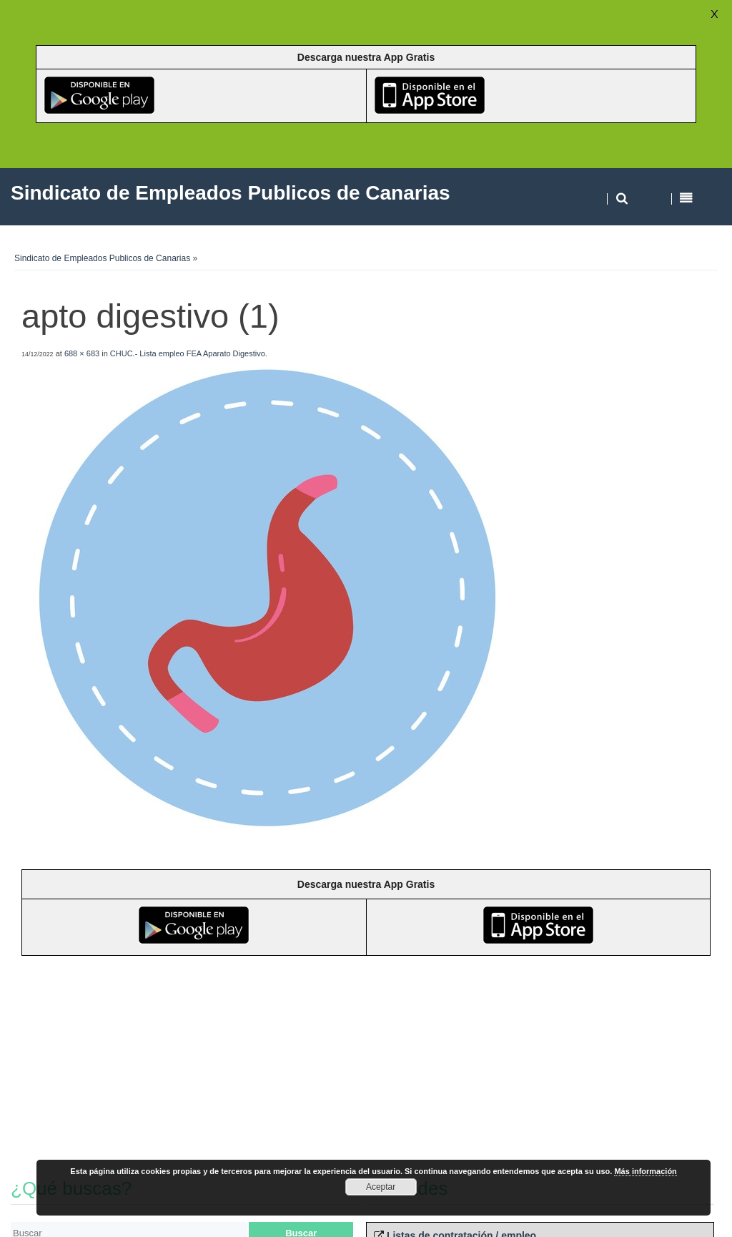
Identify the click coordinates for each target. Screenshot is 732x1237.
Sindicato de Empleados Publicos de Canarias (102, 258)
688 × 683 (81, 353)
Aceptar (380, 1187)
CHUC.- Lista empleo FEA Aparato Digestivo (187, 353)
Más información (645, 1171)
